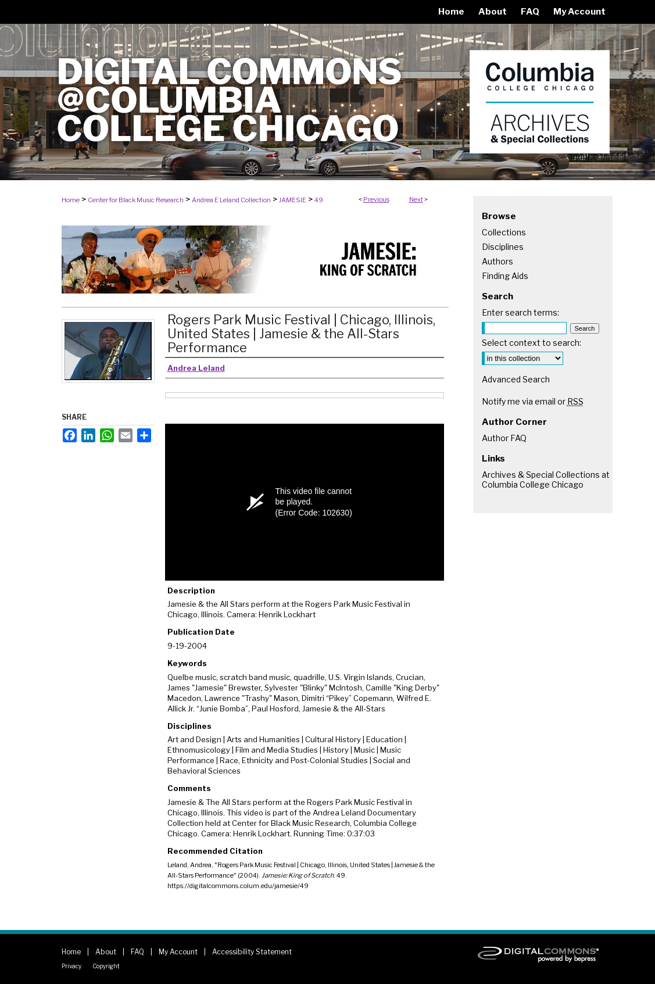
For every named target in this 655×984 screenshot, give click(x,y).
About (105, 951)
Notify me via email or (533, 401)
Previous (376, 199)
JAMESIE (292, 200)
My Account (178, 951)
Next (416, 199)
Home (71, 200)
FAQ (137, 951)
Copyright (106, 965)
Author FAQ (504, 438)
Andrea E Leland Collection (231, 200)
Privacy (71, 965)
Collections (504, 232)
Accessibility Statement (252, 951)
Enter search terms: (520, 312)
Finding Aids (505, 276)
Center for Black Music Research (136, 200)
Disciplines (503, 247)
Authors (497, 261)
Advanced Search (516, 379)
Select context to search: (531, 343)
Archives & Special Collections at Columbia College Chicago (546, 479)
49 (318, 200)
